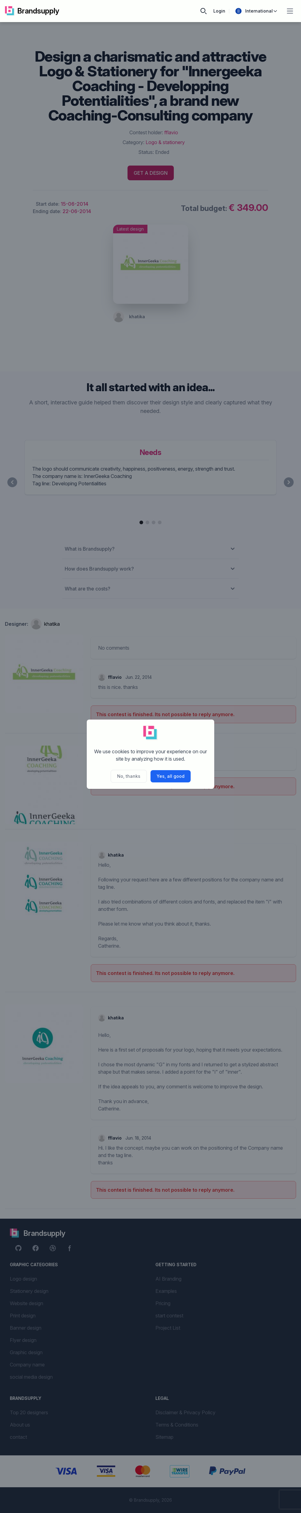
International (256, 11)
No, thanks (128, 776)
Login (219, 10)
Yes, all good (171, 776)
